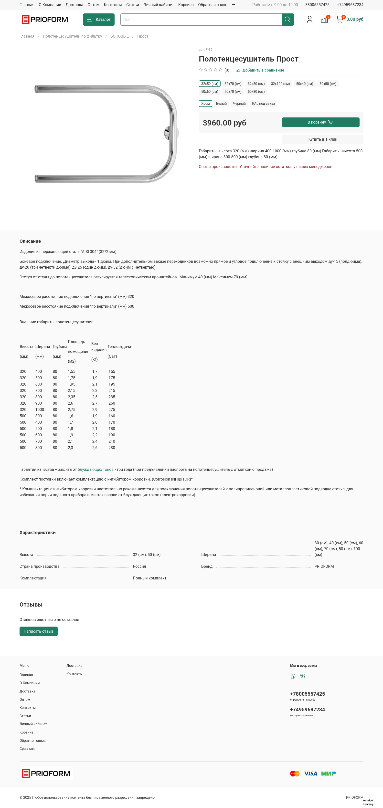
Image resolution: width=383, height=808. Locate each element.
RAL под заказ (263, 103)
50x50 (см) (327, 84)
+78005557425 (307, 694)
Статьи (132, 4)
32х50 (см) (209, 84)
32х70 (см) (232, 84)
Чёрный (239, 103)
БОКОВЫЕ (119, 36)
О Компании (50, 4)
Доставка (74, 4)
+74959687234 (350, 4)
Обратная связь (212, 4)
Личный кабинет (158, 4)
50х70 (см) (232, 92)
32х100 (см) (280, 84)
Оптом (94, 4)
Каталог (98, 19)
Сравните (27, 749)
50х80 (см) (256, 92)
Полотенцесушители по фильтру (72, 36)
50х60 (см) (209, 92)
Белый (221, 103)
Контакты (113, 4)
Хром (205, 103)
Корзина (186, 4)
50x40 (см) (304, 84)
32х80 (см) (256, 84)
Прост (143, 36)
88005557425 (317, 4)
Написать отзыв (38, 631)
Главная (27, 4)
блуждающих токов (96, 469)
